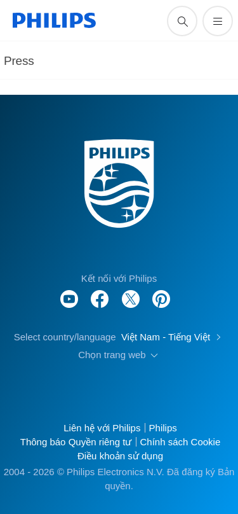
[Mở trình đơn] (217, 21)
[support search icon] (182, 21)
